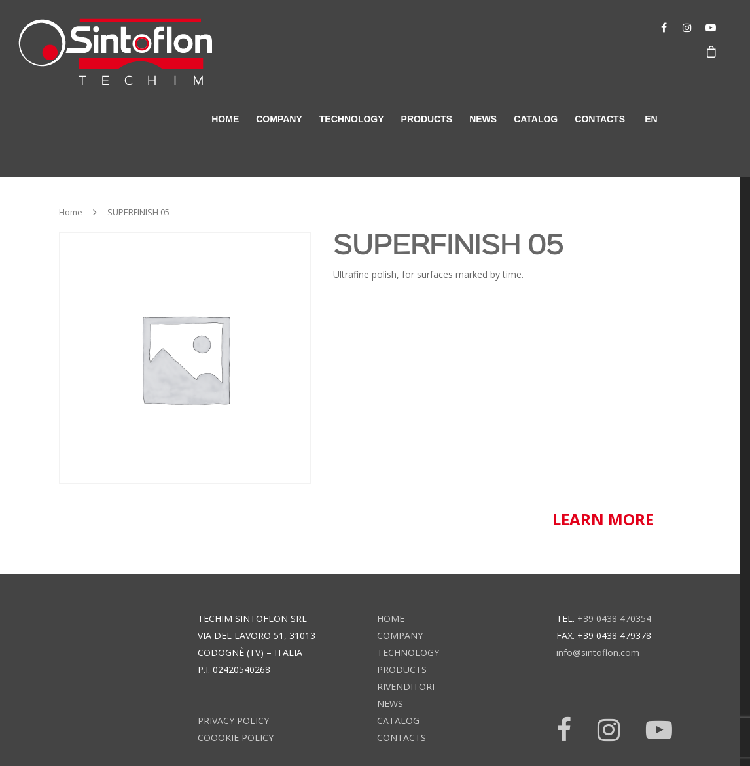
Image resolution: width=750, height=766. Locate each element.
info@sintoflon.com (597, 652)
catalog (536, 119)
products (427, 119)
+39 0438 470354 (614, 618)
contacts (600, 119)
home (225, 119)
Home (70, 212)
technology (351, 119)
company (279, 119)
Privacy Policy (233, 720)
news (483, 119)
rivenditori (406, 686)
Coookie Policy (236, 737)
